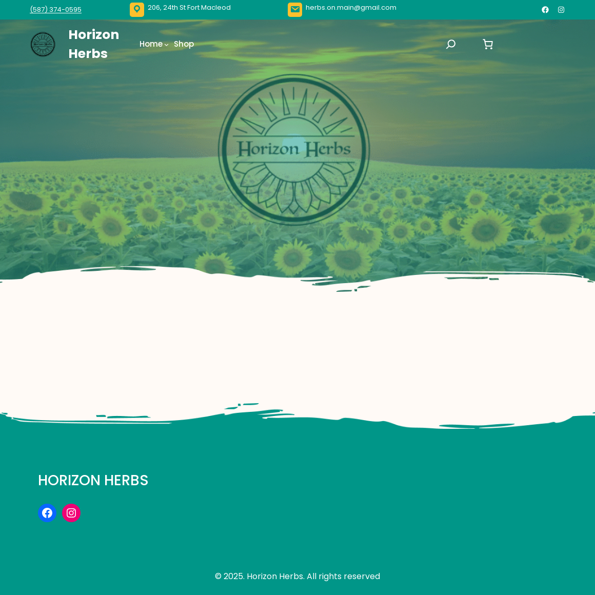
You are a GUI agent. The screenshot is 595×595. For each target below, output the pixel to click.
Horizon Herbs (93, 480)
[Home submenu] (166, 44)
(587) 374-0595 (56, 9)
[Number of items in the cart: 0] (488, 44)
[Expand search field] (451, 44)
